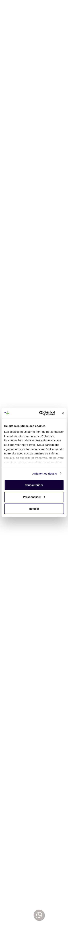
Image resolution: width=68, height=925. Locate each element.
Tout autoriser (34, 485)
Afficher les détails (44, 473)
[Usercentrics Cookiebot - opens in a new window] (41, 413)
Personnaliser (34, 496)
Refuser (34, 508)
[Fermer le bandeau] (62, 413)
